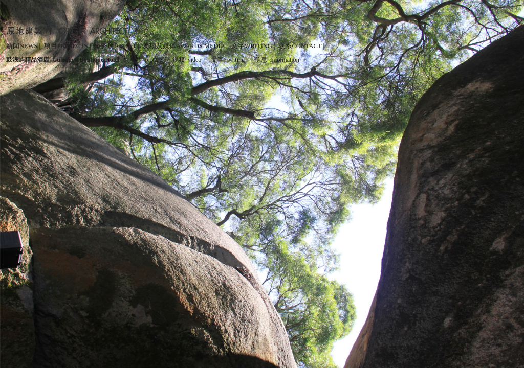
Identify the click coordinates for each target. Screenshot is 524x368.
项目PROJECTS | (67, 46)
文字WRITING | (253, 46)
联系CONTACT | (301, 46)
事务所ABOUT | (116, 46)
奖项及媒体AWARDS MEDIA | (185, 46)
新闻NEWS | (23, 46)
